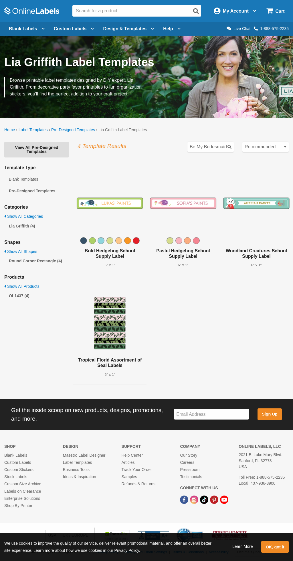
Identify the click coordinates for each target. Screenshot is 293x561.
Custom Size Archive (22, 484)
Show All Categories (23, 216)
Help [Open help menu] (172, 28)
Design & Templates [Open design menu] (128, 28)
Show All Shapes (20, 251)
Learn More (242, 546)
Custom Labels (17, 462)
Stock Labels (15, 476)
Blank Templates (23, 179)
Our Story (188, 455)
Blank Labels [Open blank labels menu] (27, 28)
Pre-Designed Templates (73, 129)
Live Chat (238, 29)
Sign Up (269, 414)
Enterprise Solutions (22, 498)
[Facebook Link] (184, 499)
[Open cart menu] (275, 11)
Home (9, 129)
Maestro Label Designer (84, 455)
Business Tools (76, 469)
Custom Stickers (18, 469)
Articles (128, 462)
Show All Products (21, 286)
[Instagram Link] (194, 499)
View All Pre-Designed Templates (36, 149)
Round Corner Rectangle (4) (35, 261)
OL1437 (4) (19, 296)
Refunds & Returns (138, 484)
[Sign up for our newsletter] (211, 414)
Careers (187, 462)
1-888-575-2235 (271, 28)
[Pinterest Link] (214, 499)
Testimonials (191, 476)
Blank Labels (15, 455)
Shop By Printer (18, 505)
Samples (129, 476)
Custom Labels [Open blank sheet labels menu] (74, 28)
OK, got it (275, 547)
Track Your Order (137, 469)
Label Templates (33, 129)
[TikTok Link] (204, 499)
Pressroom (189, 469)
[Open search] (196, 11)
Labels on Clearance (22, 491)
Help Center (132, 455)
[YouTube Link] (224, 499)
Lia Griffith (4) (22, 226)
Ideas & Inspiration (79, 476)
